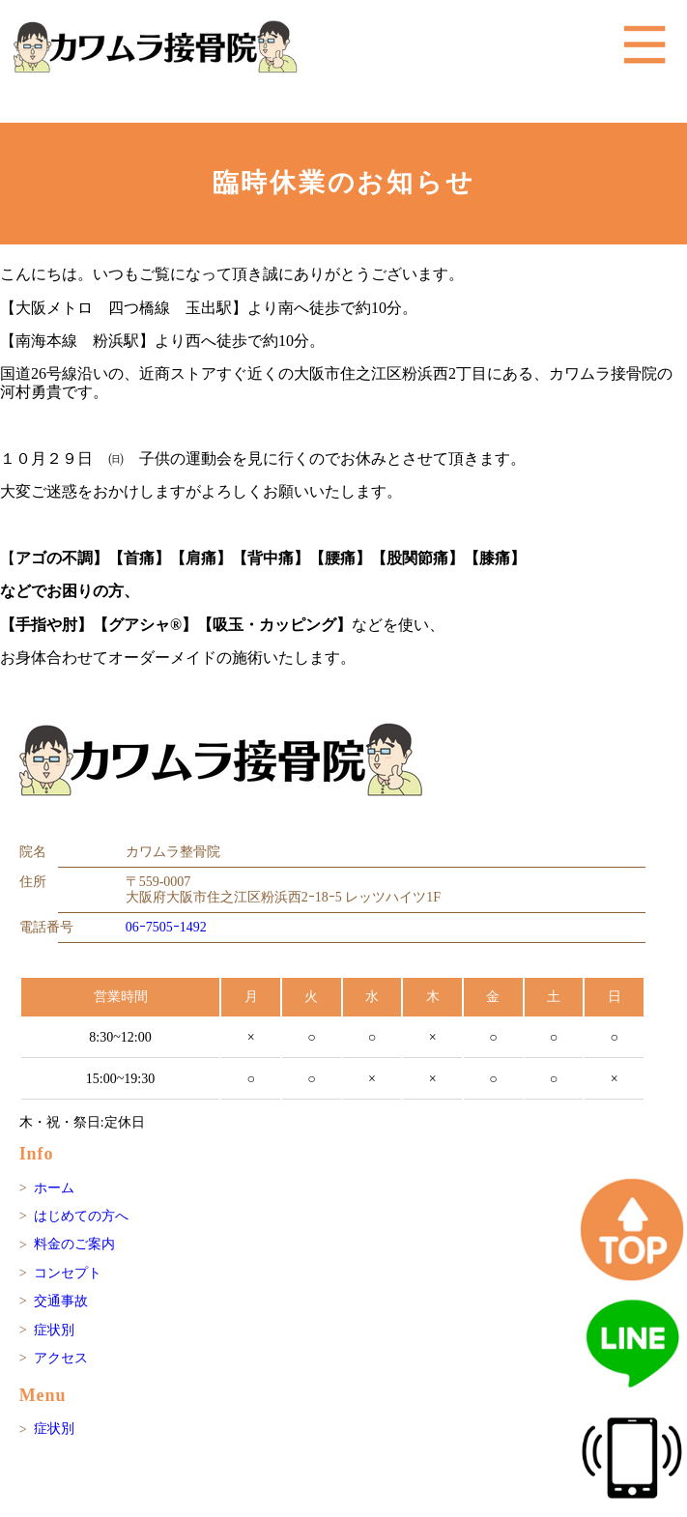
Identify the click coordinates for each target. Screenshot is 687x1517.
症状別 (54, 1330)
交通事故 (61, 1301)
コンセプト (67, 1273)
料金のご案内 (74, 1244)
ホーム (54, 1188)
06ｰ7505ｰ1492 (166, 927)
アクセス (61, 1358)
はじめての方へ (81, 1216)
